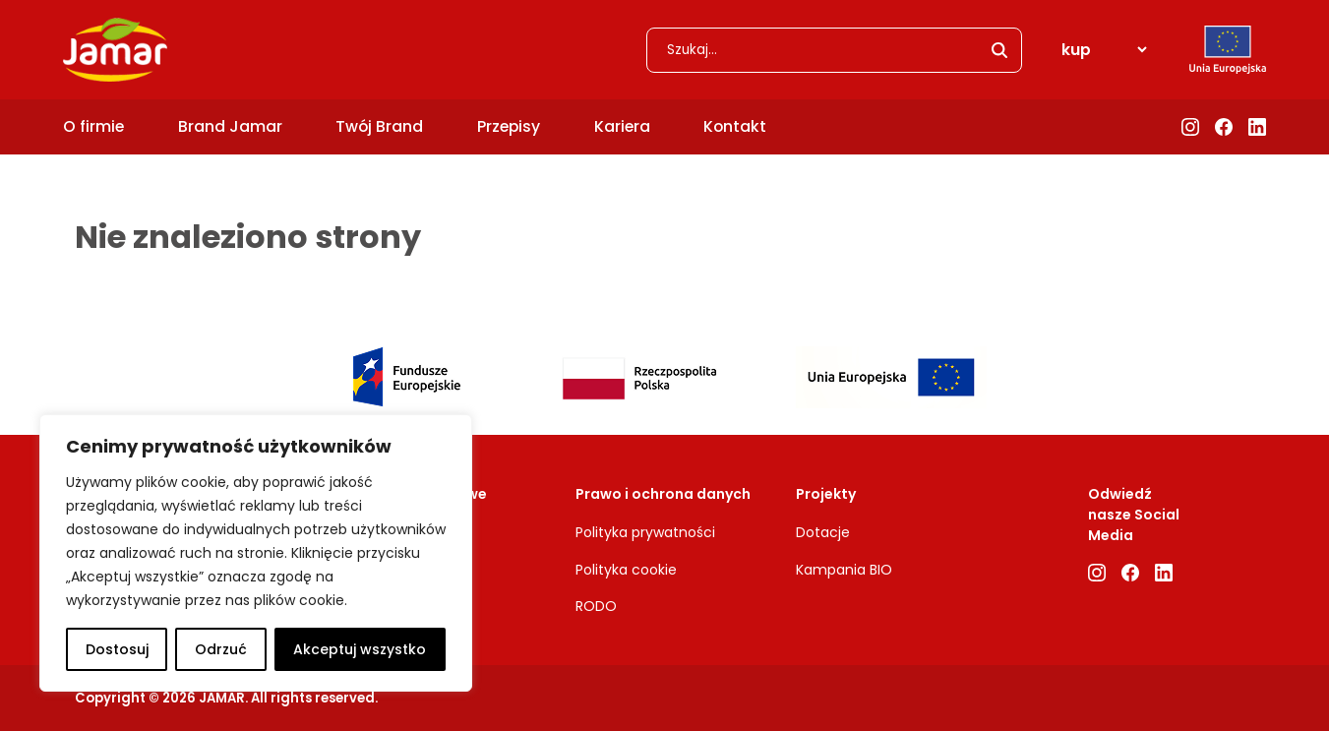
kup (1076, 49)
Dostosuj (117, 649)
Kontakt (734, 126)
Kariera (622, 126)
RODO (596, 606)
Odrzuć (221, 649)
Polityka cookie (626, 569)
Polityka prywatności (645, 532)
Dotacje (823, 532)
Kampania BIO (844, 569)
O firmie (93, 126)
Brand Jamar (230, 126)
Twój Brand (379, 126)
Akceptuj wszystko (359, 649)
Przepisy (508, 126)
